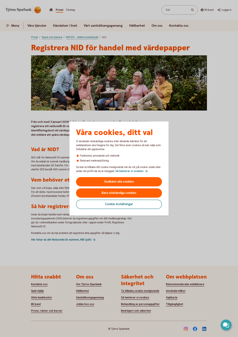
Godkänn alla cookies (119, 182)
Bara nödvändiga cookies (119, 193)
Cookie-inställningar (119, 204)
